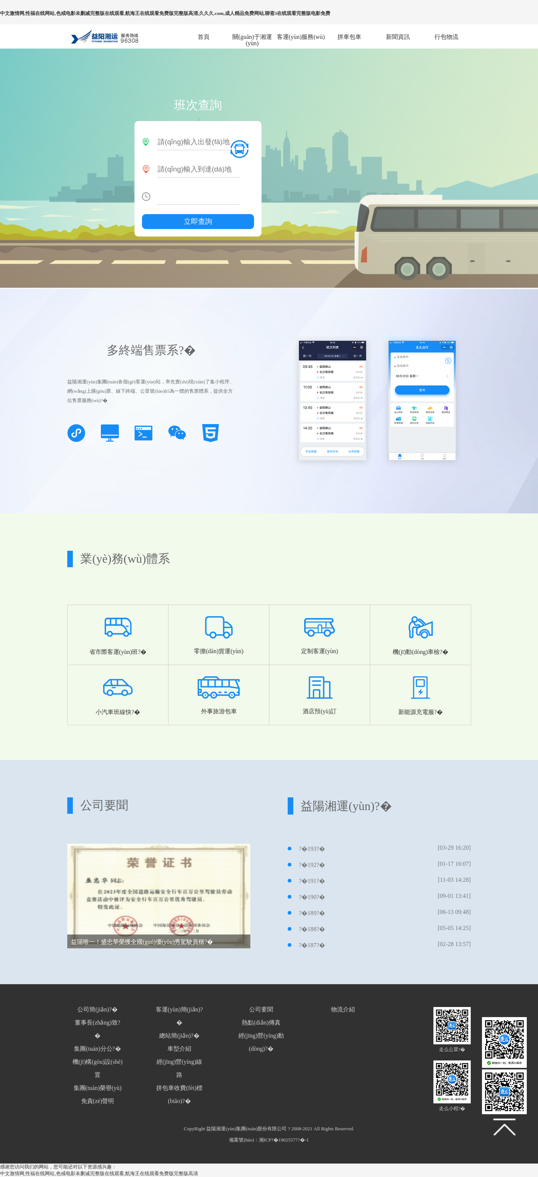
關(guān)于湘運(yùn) (252, 37)
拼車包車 (349, 37)
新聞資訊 (398, 37)
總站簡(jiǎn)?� (179, 1035)
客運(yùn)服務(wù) (301, 37)
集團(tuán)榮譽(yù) (98, 1088)
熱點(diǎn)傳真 (261, 1022)
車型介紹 (179, 1048)
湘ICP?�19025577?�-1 (284, 1140)
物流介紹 (343, 1009)
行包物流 (446, 37)
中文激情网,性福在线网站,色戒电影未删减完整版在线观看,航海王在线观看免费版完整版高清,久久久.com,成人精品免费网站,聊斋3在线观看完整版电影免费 (165, 13)
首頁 (204, 37)
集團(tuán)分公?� (97, 1048)
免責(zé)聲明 (97, 1101)
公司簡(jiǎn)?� (97, 1009)
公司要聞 (261, 1009)
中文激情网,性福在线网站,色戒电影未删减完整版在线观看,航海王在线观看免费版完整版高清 (99, 1173)
